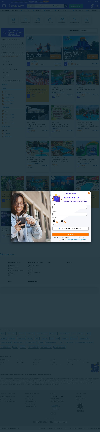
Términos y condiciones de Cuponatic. (76, 239)
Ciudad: (54, 211)
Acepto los (73, 239)
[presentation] (83, 220)
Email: (54, 204)
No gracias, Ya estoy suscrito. (81, 237)
